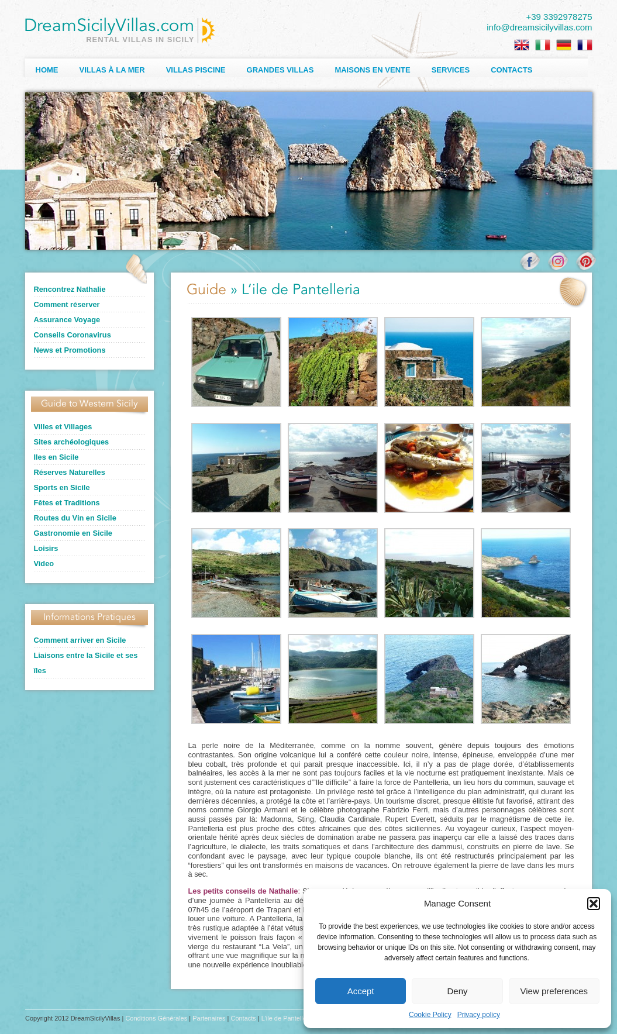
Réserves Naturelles (69, 472)
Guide (206, 290)
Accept (360, 991)
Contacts (511, 70)
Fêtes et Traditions (67, 502)
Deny (457, 991)
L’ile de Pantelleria (287, 1018)
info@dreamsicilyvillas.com (539, 27)
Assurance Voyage (67, 319)
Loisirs (46, 548)
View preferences (554, 991)
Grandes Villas (280, 70)
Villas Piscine (196, 70)
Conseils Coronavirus (72, 334)
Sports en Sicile (62, 487)
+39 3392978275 (559, 17)
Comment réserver (67, 304)
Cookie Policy (430, 1015)
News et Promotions (70, 350)
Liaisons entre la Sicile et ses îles (86, 663)
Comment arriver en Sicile (80, 640)
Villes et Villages (63, 426)
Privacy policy (478, 1015)
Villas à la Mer (112, 70)
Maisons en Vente (372, 70)
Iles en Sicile (56, 457)
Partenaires (208, 1018)
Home (47, 70)
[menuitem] (521, 45)
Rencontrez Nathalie (70, 289)
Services (451, 70)
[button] (593, 903)
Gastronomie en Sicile (73, 533)
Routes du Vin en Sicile (75, 517)
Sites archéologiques (71, 441)
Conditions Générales (156, 1018)
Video (44, 563)
